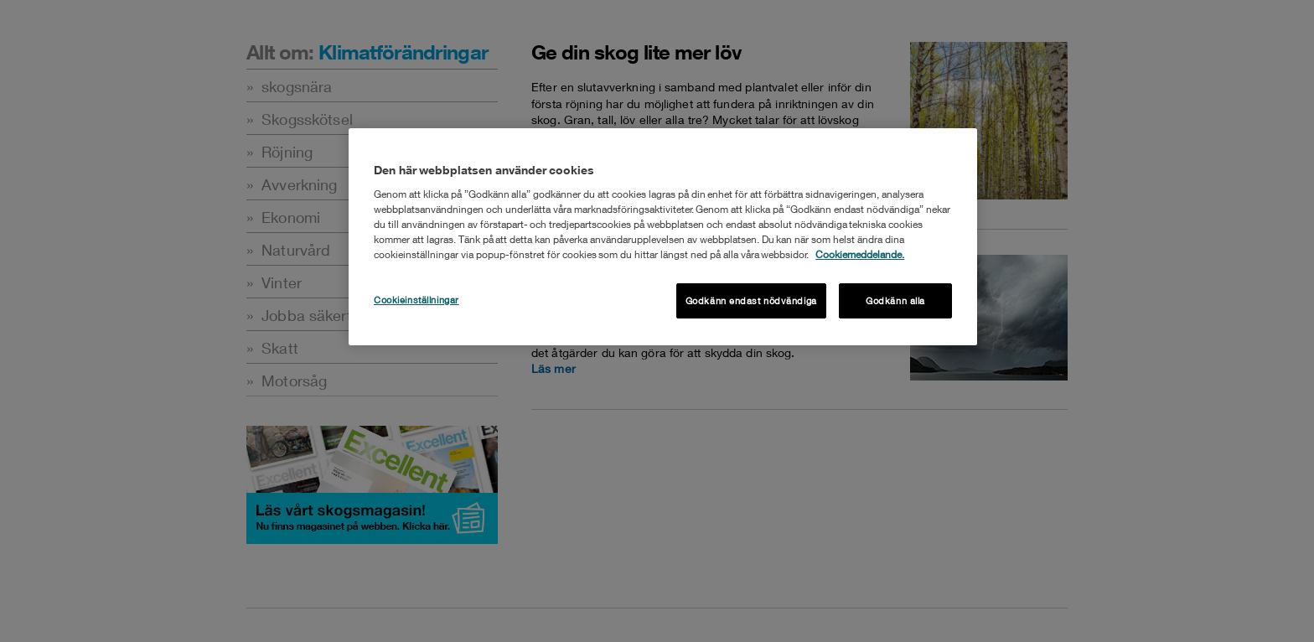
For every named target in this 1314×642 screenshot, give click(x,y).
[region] (663, 236)
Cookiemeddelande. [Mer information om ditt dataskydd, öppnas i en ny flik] (859, 254)
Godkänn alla (895, 300)
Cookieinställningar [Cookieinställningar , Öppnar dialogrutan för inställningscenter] (416, 299)
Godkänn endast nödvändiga (751, 300)
